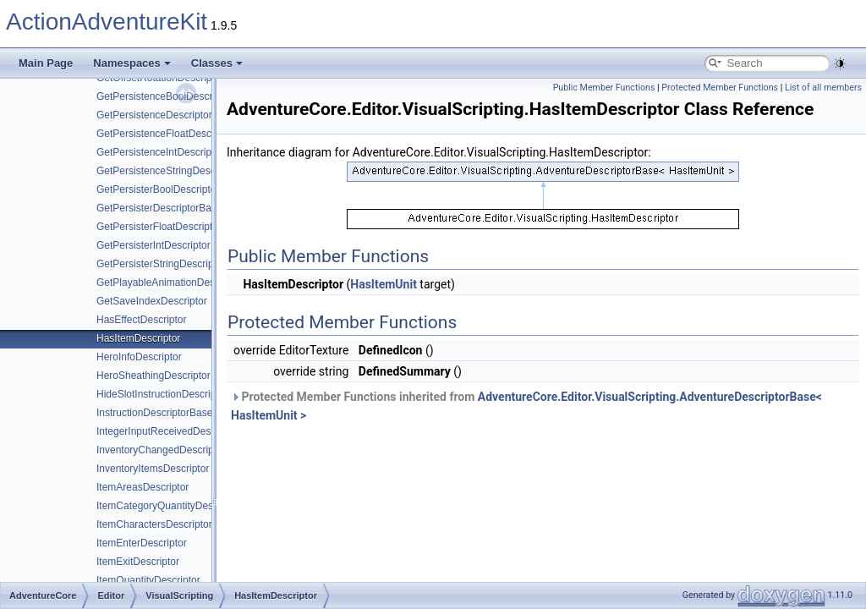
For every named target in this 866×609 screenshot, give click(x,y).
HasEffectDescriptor (141, 320)
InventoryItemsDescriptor (152, 469)
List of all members (823, 87)
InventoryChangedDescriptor (161, 450)
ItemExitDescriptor (137, 562)
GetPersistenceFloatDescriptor (165, 134)
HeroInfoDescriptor (139, 357)
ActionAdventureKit (106, 21)
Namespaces (132, 63)
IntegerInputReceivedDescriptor (167, 431)
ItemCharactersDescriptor (154, 524)
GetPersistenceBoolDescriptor (164, 96)
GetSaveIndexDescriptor (151, 301)
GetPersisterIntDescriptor (153, 245)
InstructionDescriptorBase (154, 413)
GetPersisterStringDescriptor (161, 264)
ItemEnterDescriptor (141, 543)
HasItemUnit (383, 284)
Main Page (46, 63)
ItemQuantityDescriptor (148, 580)
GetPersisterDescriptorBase (159, 208)
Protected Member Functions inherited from (526, 406)
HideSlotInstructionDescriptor (161, 394)
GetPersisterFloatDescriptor (159, 227)
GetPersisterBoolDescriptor (157, 189)
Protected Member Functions (719, 87)
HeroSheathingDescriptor (153, 375)
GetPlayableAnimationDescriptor (169, 282)
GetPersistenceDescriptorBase (165, 115)
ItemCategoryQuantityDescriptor (168, 506)
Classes (217, 63)
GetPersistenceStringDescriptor (167, 171)
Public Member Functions (604, 87)
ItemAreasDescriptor (142, 487)
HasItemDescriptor (138, 338)
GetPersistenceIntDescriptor (159, 152)
